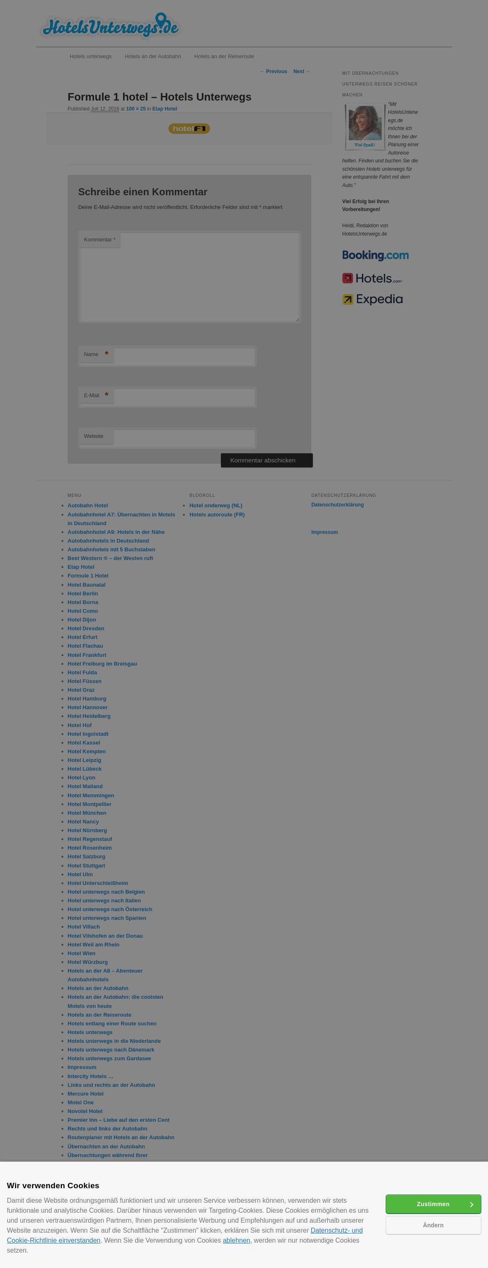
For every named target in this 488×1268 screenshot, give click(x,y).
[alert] (244, 634)
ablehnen (236, 1240)
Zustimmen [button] (433, 1204)
